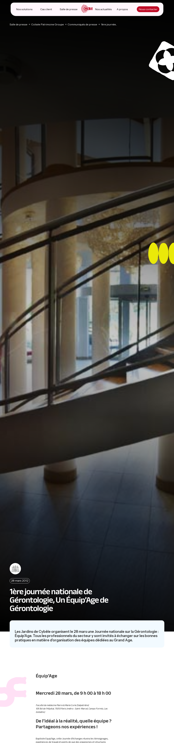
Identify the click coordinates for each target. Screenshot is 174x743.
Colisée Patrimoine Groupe (47, 24)
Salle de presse (68, 9)
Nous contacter (148, 9)
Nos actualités (103, 9)
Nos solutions (24, 9)
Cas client (46, 9)
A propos (122, 9)
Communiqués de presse (82, 24)
